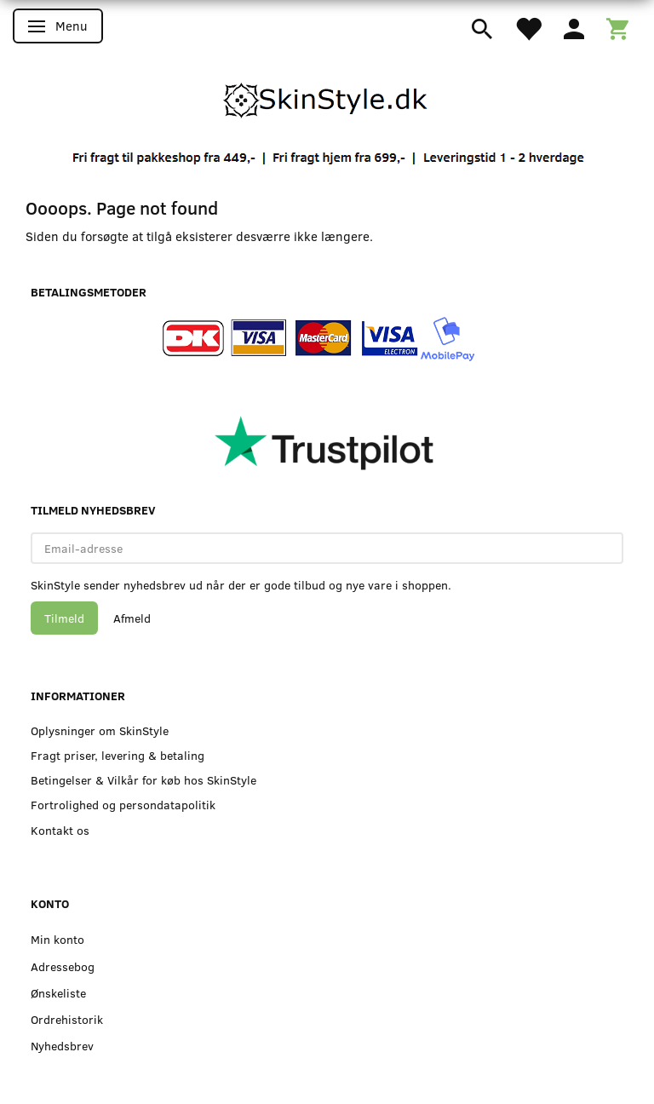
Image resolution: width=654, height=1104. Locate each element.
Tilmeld (64, 618)
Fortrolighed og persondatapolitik (123, 804)
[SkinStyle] (327, 97)
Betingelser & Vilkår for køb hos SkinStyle (143, 780)
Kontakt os (60, 830)
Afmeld (132, 618)
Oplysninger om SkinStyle (100, 730)
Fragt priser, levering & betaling (117, 755)
